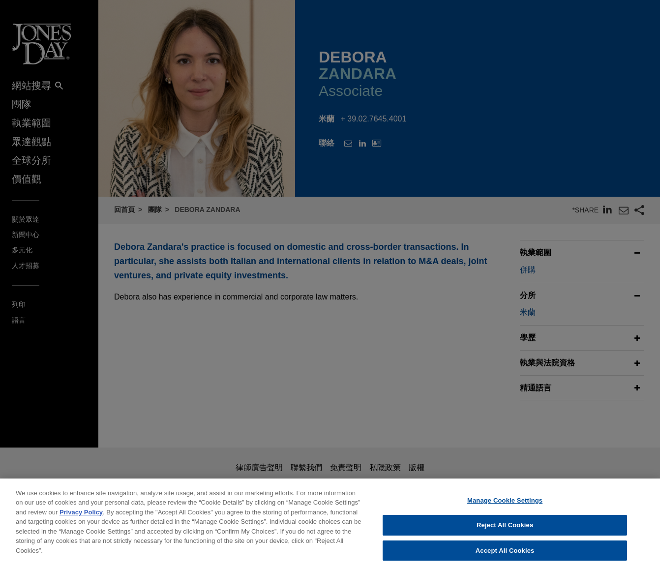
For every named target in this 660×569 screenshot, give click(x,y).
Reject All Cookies (505, 531)
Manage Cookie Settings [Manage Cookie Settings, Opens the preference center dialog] (504, 506)
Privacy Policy (81, 518)
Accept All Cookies (505, 556)
